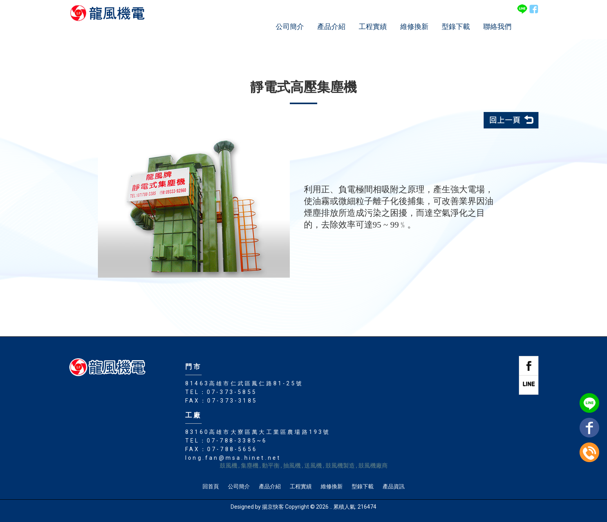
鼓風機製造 (340, 465)
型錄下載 (456, 26)
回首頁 (210, 486)
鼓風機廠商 (373, 465)
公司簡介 (290, 26)
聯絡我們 (497, 26)
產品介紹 (331, 26)
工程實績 (373, 26)
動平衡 (271, 465)
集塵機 (249, 465)
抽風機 (292, 465)
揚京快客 (273, 507)
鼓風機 (228, 465)
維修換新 (414, 26)
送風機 (313, 465)
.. (331, 507)
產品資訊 (394, 486)
